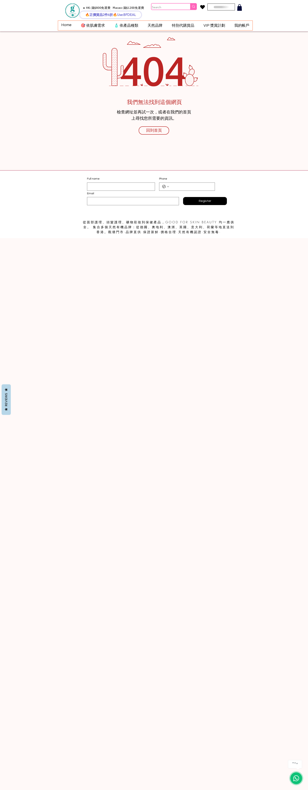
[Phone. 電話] (191, 187)
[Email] (131, 201)
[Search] (167, 7)
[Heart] (202, 7)
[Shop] (239, 7)
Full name (93, 178)
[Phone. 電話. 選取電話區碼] (166, 186)
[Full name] (119, 187)
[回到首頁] (154, 130)
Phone (163, 178)
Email (90, 193)
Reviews (6, 399)
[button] (93, 25)
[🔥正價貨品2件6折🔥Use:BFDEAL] (110, 14)
